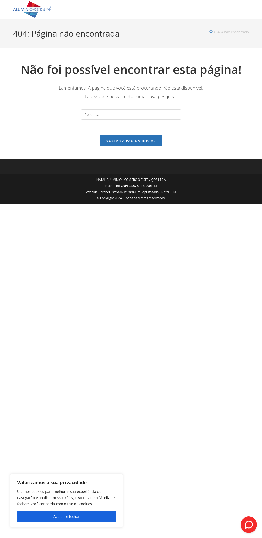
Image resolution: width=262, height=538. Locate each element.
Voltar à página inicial (131, 140)
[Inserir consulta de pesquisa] (131, 114)
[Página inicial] (211, 31)
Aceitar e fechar (66, 516)
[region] (66, 501)
